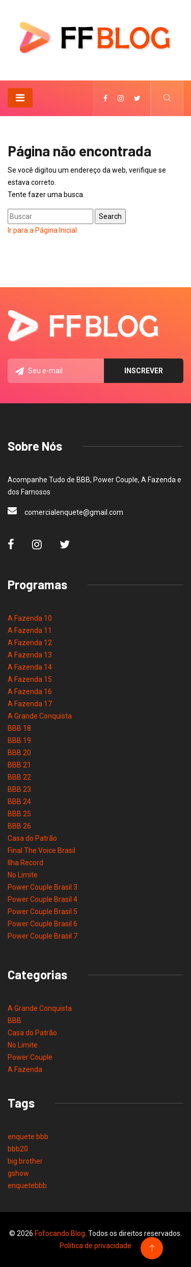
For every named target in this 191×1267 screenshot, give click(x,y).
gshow (18, 1173)
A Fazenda (25, 1069)
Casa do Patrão (32, 838)
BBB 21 (19, 765)
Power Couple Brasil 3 (42, 887)
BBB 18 (19, 728)
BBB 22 (19, 777)
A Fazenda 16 (30, 691)
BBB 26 (19, 826)
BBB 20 (19, 753)
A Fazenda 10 (30, 618)
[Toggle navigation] (20, 97)
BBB (14, 1020)
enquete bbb (28, 1137)
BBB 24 (19, 801)
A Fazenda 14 (30, 667)
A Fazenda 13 (30, 655)
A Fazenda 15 (30, 679)
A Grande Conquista (40, 716)
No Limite (23, 875)
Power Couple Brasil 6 (42, 924)
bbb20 (18, 1149)
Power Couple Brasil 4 (42, 899)
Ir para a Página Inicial (42, 230)
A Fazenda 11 (30, 630)
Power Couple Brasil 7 (42, 936)
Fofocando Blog (60, 1233)
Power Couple (30, 1057)
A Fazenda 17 (30, 704)
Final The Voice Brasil (41, 850)
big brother (25, 1161)
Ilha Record (25, 863)
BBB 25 (19, 814)
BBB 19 (19, 740)
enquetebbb (27, 1185)
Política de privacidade (95, 1246)
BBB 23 (19, 789)
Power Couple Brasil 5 (42, 911)
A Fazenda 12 (30, 643)
